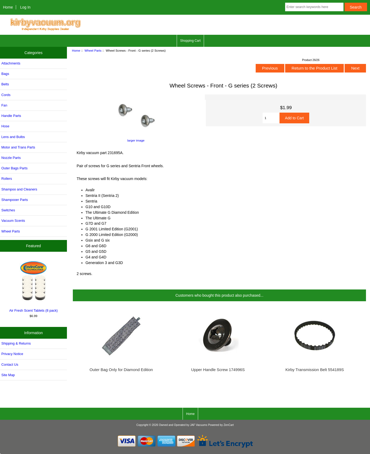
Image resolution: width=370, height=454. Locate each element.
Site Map (8, 375)
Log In (25, 7)
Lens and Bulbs (13, 137)
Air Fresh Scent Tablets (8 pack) (33, 285)
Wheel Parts (93, 50)
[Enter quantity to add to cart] (271, 118)
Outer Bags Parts (14, 168)
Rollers (6, 179)
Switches (8, 210)
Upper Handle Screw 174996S (218, 370)
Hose (5, 126)
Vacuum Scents (13, 221)
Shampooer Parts (14, 200)
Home (8, 7)
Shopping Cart (190, 41)
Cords (5, 95)
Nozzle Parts (11, 158)
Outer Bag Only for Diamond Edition (121, 370)
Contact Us (9, 365)
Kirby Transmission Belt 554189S (314, 370)
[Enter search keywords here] (314, 7)
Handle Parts (11, 116)
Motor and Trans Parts (18, 147)
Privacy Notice (12, 354)
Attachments (10, 63)
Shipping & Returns (16, 343)
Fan (4, 105)
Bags (5, 74)
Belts (5, 84)
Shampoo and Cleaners (19, 189)
